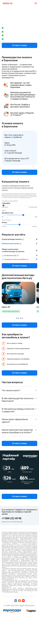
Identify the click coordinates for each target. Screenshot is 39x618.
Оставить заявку (19, 45)
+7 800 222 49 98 (11, 518)
